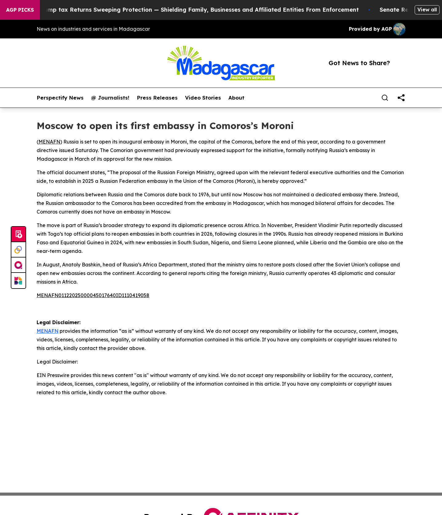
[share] (401, 97)
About (236, 98)
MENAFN (49, 142)
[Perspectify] (18, 250)
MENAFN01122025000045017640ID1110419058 (93, 295)
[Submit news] (18, 234)
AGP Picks (20, 10)
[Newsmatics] (18, 280)
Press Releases (157, 98)
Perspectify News (60, 98)
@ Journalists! (110, 98)
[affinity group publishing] (18, 265)
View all (427, 9)
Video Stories (203, 98)
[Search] (384, 98)
